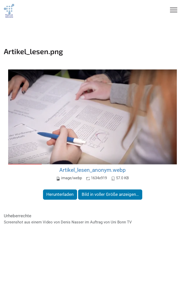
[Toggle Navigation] (173, 10)
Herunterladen (60, 194)
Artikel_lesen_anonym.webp (92, 170)
